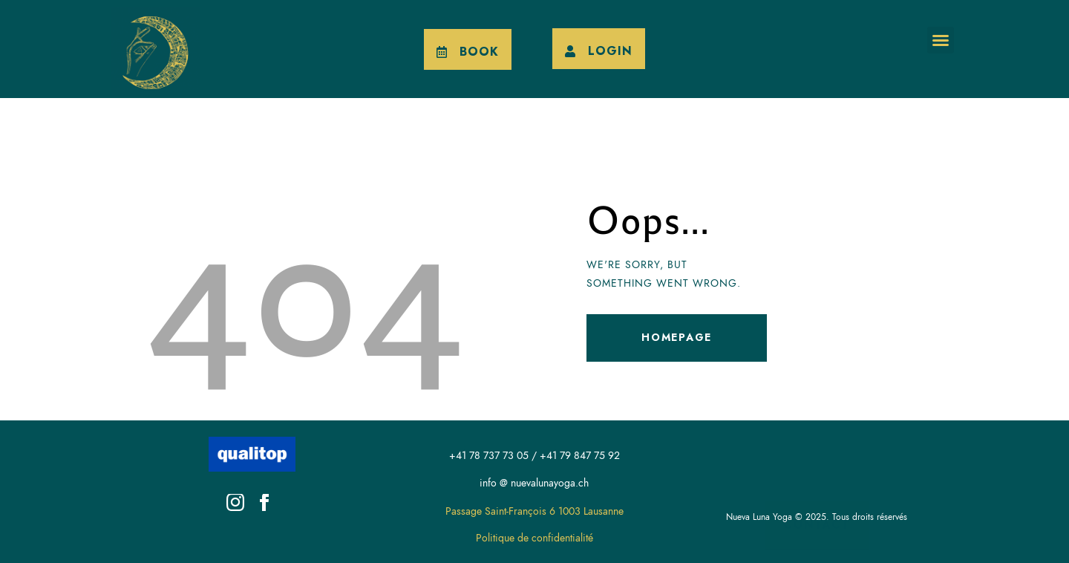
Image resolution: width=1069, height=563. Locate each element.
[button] (940, 40)
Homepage (676, 337)
